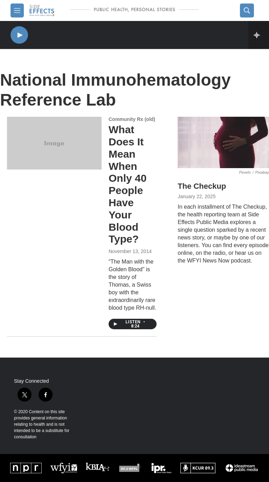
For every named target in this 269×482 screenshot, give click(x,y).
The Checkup (202, 186)
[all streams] (258, 35)
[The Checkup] (223, 142)
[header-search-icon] (247, 10)
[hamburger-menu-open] (17, 10)
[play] (19, 35)
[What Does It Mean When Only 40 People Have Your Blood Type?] (54, 143)
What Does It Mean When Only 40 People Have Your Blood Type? (127, 184)
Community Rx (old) (132, 119)
